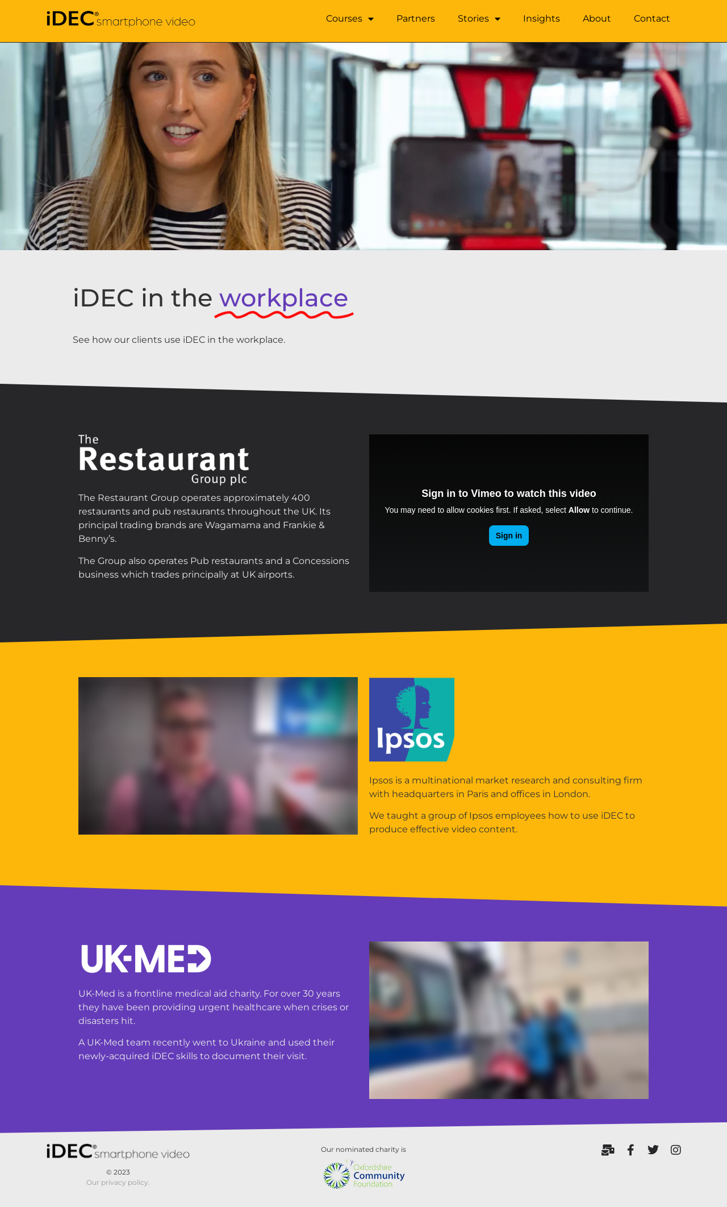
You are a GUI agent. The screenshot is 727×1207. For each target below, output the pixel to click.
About (597, 18)
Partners (415, 18)
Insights (541, 18)
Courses (350, 19)
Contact (652, 18)
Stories (479, 19)
